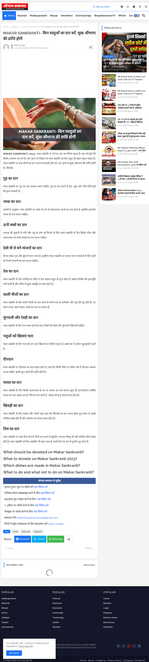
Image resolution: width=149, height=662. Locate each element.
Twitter (41, 539)
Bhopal (54, 15)
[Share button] (68, 539)
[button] (137, 15)
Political (56, 599)
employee (57, 603)
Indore (4, 613)
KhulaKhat (108, 627)
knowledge (58, 613)
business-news (110, 618)
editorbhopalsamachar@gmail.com (37, 517)
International (7, 627)
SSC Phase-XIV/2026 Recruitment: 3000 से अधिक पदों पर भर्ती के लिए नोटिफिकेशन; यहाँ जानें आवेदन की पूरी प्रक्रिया (132, 166)
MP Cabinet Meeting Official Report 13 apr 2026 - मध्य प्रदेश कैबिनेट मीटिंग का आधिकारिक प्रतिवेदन (132, 151)
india (15, 531)
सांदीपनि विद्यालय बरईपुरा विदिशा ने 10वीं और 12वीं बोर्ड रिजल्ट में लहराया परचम (131, 179)
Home (11, 15)
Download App (83, 15)
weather (57, 627)
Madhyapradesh (38, 15)
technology (58, 618)
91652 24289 (55, 523)
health (56, 622)
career (106, 599)
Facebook (24, 539)
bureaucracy (109, 622)
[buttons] (122, 6)
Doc (131, 15)
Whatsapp (57, 539)
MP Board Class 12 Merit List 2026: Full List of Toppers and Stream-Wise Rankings (131, 94)
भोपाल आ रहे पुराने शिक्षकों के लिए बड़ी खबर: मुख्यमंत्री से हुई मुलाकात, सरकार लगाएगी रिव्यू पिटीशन (131, 136)
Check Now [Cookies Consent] (24, 646)
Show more (89, 565)
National (22, 15)
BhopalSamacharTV (104, 15)
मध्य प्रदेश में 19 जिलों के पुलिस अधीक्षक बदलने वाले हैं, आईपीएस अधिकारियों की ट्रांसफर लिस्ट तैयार (130, 108)
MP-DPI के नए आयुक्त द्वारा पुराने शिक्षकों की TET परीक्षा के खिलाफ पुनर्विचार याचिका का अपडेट (130, 122)
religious (15, 27)
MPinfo (122, 15)
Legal (106, 608)
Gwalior (5, 622)
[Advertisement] (49, 76)
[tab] (9, 15)
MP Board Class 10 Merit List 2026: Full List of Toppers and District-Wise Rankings (131, 79)
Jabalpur (5, 618)
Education (57, 608)
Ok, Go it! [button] (14, 653)
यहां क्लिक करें (41, 486)
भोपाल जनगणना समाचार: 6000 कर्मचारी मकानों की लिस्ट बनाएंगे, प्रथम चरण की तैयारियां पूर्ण (131, 193)
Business (107, 603)
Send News (67, 15)
